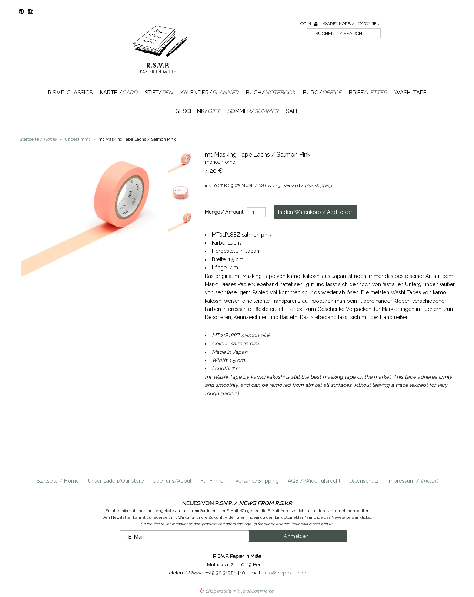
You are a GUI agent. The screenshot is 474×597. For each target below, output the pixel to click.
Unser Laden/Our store (116, 481)
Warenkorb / (352, 23)
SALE (292, 111)
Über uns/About (172, 481)
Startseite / (38, 139)
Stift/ (159, 92)
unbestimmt (77, 139)
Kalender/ (209, 92)
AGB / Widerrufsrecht (314, 481)
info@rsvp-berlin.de (285, 573)
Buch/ (271, 92)
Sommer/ (252, 111)
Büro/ (322, 92)
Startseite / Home (58, 481)
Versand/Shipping (257, 481)
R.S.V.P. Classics (70, 92)
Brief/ (368, 92)
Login (307, 23)
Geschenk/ (197, 111)
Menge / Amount (224, 212)
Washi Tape (410, 92)
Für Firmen (213, 481)
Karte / (118, 92)
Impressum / (413, 481)
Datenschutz (364, 481)
